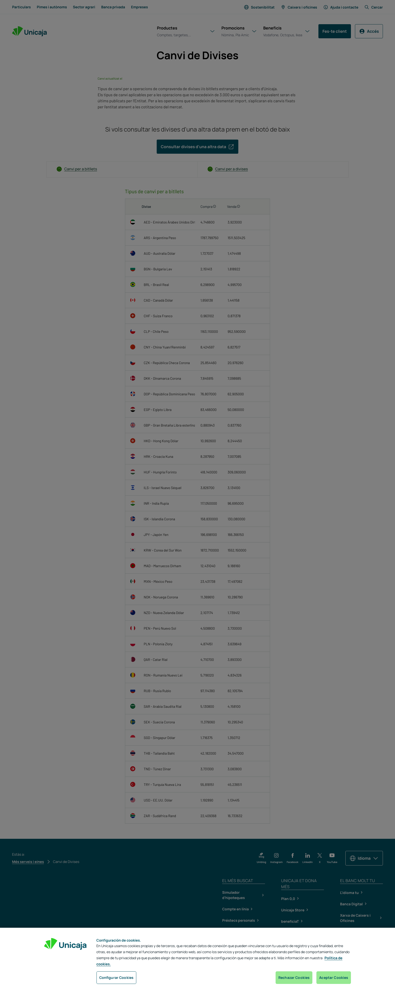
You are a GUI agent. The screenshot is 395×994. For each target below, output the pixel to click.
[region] (197, 961)
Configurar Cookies (116, 977)
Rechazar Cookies (294, 977)
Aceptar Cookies (333, 977)
